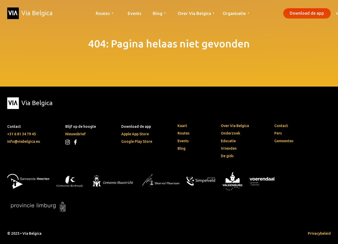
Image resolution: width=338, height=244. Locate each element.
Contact (281, 126)
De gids (227, 156)
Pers (278, 133)
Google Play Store (136, 141)
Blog (182, 148)
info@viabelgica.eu (23, 141)
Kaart (182, 126)
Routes (183, 133)
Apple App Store (135, 134)
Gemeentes (283, 141)
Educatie (228, 141)
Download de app (307, 13)
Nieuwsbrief (75, 134)
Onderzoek (230, 133)
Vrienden (229, 148)
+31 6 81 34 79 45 (21, 134)
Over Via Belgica (235, 126)
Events (134, 13)
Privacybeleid (319, 233)
